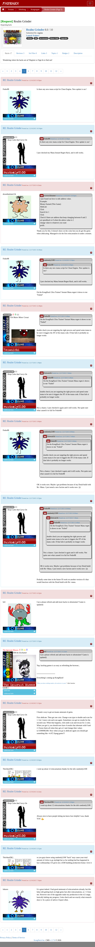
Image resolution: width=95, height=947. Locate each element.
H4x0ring (22, 10)
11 (51, 71)
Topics (54, 53)
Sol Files (33, 53)
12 (56, 71)
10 (46, 71)
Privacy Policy (5, 938)
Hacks (8, 53)
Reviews (20, 53)
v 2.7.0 (52, 940)
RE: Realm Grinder (12, 80)
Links (44, 53)
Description (78, 53)
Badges (65, 53)
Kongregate (35, 10)
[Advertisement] (22, 15)
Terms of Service (18, 938)
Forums (11, 10)
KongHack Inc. (39, 940)
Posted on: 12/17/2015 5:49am (60, 316)
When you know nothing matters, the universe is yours (51, 683)
